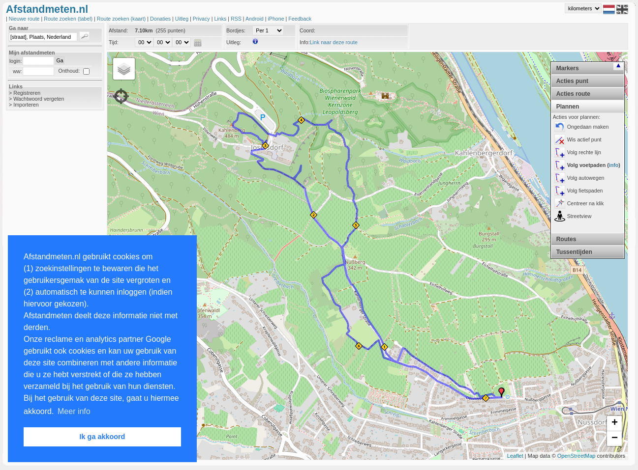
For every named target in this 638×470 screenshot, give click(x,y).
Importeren (26, 105)
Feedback (299, 19)
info (614, 165)
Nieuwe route (25, 19)
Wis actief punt (584, 139)
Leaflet (515, 456)
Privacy (202, 19)
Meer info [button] (74, 411)
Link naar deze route (334, 42)
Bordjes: (235, 30)
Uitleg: (233, 42)
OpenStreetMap (576, 456)
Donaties (161, 19)
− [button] (614, 438)
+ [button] (614, 423)
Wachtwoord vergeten (38, 99)
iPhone (276, 19)
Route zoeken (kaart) (122, 19)
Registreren (26, 93)
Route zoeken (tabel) (69, 19)
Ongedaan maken (588, 127)
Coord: (307, 30)
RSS (237, 19)
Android (255, 19)
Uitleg (182, 19)
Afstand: (118, 30)
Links (221, 19)
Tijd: (114, 42)
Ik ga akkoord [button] (102, 437)
